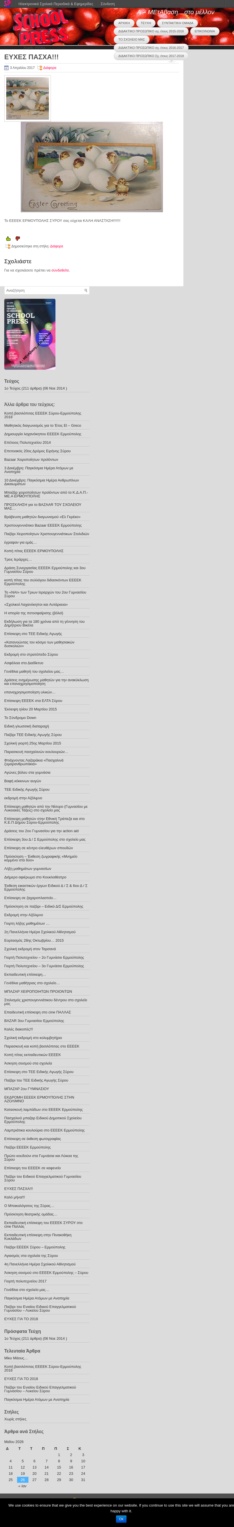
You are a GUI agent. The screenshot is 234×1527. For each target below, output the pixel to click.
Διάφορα (49, 68)
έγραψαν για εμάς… (20, 542)
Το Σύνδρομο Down (20, 718)
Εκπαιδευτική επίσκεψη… (25, 974)
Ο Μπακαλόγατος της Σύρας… (29, 1206)
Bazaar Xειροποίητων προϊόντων (31, 459)
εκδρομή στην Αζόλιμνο (23, 798)
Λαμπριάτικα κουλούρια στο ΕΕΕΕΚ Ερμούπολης (44, 1130)
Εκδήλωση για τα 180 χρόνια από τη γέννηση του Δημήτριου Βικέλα (44, 623)
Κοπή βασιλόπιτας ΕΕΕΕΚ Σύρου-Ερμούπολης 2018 (42, 415)
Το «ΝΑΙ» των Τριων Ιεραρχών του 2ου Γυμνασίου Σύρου (45, 594)
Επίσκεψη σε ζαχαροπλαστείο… (30, 898)
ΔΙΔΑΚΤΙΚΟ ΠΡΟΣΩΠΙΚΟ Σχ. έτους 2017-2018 (151, 56)
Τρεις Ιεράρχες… (18, 559)
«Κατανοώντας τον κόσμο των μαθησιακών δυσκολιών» (39, 644)
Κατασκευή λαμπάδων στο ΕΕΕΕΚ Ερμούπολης (43, 1109)
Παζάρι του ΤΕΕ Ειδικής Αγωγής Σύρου (36, 1080)
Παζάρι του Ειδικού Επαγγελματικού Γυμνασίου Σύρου (42, 1178)
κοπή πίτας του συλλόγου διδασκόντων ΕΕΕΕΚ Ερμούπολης (42, 582)
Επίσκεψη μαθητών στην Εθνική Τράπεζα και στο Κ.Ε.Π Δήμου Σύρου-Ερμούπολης (44, 821)
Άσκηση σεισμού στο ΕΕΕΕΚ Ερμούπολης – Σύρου (46, 1273)
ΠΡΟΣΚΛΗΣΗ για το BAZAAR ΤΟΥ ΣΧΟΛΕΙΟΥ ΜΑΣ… (42, 506)
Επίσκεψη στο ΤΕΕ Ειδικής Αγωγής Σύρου (39, 1072)
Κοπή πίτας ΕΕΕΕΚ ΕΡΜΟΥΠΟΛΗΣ (33, 551)
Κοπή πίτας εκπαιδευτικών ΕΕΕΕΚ (32, 1055)
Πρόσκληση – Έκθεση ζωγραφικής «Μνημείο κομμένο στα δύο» (40, 858)
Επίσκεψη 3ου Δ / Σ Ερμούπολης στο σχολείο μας (45, 839)
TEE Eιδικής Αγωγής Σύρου (26, 789)
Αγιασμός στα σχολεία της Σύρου (31, 1255)
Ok (121, 1519)
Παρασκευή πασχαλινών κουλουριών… (36, 752)
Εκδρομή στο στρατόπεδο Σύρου (31, 654)
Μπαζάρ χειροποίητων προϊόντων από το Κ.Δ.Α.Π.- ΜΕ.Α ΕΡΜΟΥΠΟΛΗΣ (46, 494)
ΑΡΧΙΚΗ (124, 23)
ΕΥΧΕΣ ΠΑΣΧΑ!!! (18, 1189)
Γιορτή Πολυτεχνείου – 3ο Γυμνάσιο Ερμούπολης (44, 966)
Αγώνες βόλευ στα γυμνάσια (27, 772)
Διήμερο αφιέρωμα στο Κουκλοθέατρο (35, 877)
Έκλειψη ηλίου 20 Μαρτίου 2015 (30, 709)
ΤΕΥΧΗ (146, 23)
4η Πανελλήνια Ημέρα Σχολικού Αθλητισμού (40, 1264)
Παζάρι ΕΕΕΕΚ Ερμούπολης (27, 1147)
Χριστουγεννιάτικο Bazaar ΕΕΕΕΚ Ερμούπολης (43, 525)
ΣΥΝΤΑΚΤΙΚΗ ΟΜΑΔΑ (177, 23)
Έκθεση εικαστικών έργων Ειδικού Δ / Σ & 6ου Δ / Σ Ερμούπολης (46, 887)
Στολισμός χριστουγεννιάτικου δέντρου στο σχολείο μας (45, 1002)
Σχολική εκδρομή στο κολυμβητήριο (33, 1038)
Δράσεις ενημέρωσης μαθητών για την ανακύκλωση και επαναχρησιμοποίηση (46, 682)
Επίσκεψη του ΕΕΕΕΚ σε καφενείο (32, 1168)
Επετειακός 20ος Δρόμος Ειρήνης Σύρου (37, 451)
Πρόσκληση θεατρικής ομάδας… (30, 1214)
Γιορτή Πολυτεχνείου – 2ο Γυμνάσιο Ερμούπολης (44, 957)
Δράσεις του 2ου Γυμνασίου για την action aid (41, 831)
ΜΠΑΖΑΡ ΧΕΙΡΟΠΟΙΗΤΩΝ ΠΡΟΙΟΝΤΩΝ (38, 991)
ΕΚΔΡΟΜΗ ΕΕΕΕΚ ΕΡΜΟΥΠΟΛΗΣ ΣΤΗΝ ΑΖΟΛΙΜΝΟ (39, 1099)
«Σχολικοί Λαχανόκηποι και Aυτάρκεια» (36, 604)
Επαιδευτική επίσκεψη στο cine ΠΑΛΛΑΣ (37, 1012)
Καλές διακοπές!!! (18, 1029)
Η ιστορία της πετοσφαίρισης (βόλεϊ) (33, 613)
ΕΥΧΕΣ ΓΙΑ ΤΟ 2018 (21, 1319)
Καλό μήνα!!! (14, 1197)
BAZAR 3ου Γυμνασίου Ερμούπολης (34, 1021)
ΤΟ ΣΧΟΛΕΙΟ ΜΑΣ (131, 39)
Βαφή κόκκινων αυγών (22, 781)
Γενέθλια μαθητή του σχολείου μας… (34, 671)
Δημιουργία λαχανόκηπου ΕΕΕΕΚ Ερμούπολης (42, 434)
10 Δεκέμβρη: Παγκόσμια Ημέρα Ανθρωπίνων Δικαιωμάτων (41, 482)
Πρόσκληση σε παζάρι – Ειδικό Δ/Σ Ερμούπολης (43, 906)
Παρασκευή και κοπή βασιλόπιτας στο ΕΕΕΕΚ (41, 1046)
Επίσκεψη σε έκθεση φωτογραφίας (32, 1139)
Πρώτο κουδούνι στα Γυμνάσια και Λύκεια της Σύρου (41, 1158)
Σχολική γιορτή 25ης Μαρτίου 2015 (32, 743)
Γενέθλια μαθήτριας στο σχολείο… (32, 983)
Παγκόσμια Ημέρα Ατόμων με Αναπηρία (36, 1298)
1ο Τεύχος (12, 388)
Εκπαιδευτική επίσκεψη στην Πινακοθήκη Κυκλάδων (38, 1237)
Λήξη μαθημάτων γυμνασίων (27, 868)
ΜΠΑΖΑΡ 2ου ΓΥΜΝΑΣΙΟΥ (26, 1089)
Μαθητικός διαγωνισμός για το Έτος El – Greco (42, 425)
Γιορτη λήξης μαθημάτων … (26, 923)
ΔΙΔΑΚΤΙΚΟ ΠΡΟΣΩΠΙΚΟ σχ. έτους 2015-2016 (151, 31)
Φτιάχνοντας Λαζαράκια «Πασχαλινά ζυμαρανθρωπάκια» (33, 762)
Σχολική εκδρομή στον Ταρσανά (30, 949)
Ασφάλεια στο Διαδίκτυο (23, 663)
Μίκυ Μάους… (16, 1358)
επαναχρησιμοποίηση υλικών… (30, 692)
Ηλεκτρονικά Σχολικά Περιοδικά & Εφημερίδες (55, 4)
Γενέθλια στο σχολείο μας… (26, 1290)
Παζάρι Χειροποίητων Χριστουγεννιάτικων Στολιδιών (46, 534)
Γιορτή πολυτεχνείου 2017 (25, 1281)
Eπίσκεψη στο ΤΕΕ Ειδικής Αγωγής (33, 634)
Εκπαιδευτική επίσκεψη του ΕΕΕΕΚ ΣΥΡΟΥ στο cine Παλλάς (43, 1225)
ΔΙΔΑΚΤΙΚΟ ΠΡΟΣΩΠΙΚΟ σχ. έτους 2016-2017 (151, 47)
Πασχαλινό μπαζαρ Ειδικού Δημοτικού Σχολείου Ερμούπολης (43, 1120)
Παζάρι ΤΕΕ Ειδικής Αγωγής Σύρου (33, 735)
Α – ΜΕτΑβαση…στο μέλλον (175, 12)
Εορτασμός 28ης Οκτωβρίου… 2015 (34, 940)
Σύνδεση (108, 4)
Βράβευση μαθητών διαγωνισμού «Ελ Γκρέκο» (42, 517)
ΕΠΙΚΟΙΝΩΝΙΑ (205, 31)
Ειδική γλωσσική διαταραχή (26, 726)
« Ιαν (22, 1486)
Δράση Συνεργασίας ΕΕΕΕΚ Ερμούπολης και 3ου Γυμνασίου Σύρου (45, 570)
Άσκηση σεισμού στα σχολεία (28, 1063)
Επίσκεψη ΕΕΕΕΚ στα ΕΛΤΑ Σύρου (33, 701)
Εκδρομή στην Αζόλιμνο (23, 915)
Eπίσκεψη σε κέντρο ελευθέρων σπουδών (38, 848)
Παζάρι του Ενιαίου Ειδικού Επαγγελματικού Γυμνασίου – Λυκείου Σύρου (40, 1309)
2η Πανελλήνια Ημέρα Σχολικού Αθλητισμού (40, 932)
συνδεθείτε (60, 270)
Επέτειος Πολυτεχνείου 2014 (27, 442)
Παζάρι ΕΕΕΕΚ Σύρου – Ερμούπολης (34, 1247)
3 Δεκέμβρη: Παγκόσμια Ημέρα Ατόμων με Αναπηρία (38, 470)
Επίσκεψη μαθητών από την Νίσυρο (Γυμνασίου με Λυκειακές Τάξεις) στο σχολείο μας (46, 808)
